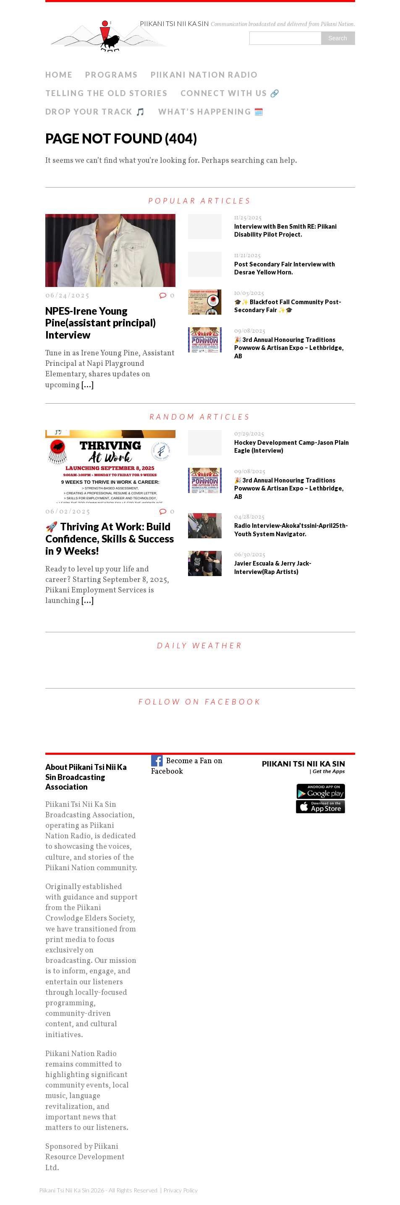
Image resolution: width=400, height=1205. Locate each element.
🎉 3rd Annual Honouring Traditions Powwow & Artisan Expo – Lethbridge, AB (288, 348)
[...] (87, 385)
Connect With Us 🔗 (230, 93)
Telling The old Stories (106, 93)
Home (59, 74)
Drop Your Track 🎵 (95, 111)
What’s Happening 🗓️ (211, 111)
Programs (111, 74)
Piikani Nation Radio (204, 74)
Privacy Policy (180, 1190)
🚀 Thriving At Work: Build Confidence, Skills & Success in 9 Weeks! (109, 538)
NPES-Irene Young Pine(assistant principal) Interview (100, 323)
